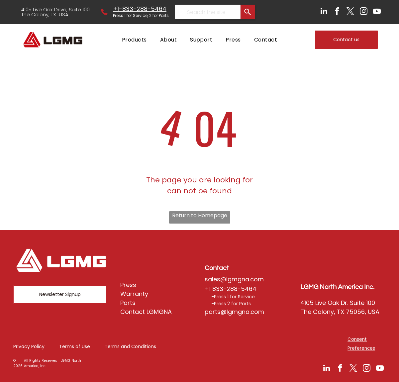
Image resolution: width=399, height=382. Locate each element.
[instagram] (363, 12)
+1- (117, 9)
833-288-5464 (144, 9)
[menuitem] (134, 40)
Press (128, 285)
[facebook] (337, 12)
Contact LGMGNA (146, 312)
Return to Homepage (199, 215)
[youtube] (377, 12)
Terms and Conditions (130, 346)
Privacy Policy (29, 346)
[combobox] (208, 12)
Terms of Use (74, 346)
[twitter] (350, 12)
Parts (128, 303)
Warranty (134, 294)
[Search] (248, 12)
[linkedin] (324, 12)
